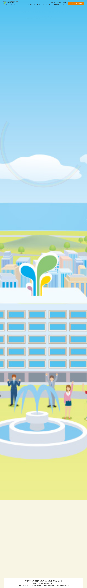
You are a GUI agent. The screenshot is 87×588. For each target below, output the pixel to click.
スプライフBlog (52, 2)
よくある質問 (63, 4)
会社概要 (64, 2)
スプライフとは (28, 4)
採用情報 (59, 2)
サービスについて (38, 4)
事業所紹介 (56, 4)
